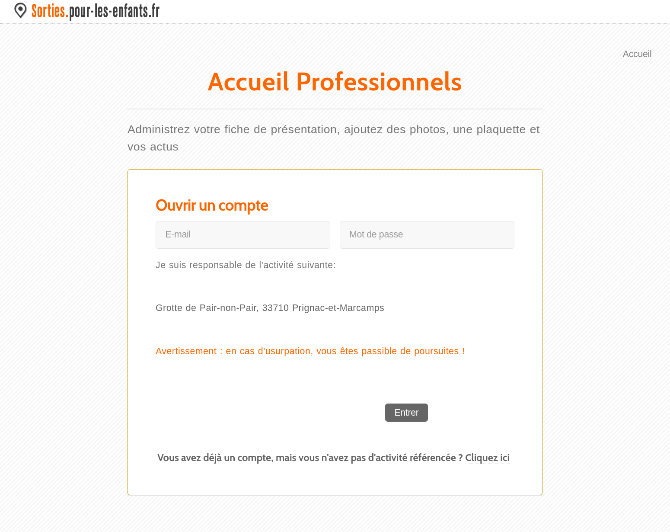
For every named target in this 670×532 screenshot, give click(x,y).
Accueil (637, 54)
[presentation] (307, 412)
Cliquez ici (487, 457)
